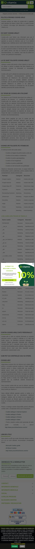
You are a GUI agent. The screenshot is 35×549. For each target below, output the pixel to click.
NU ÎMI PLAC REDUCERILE (9, 282)
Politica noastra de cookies (18, 543)
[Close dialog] (33, 264)
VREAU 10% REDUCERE (9, 280)
